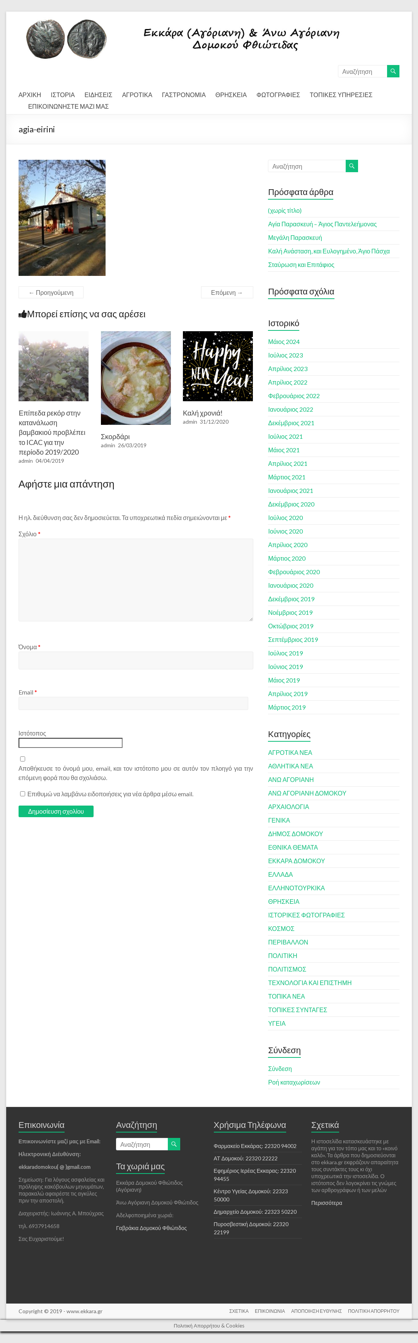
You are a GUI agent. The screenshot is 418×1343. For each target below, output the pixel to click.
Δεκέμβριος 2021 (291, 422)
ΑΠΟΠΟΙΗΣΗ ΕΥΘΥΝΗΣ (316, 1311)
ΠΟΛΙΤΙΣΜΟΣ (287, 969)
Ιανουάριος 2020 (290, 585)
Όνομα (30, 646)
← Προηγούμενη (51, 292)
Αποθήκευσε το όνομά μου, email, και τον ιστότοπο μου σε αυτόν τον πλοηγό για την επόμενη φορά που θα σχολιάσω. (136, 773)
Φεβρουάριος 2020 (293, 571)
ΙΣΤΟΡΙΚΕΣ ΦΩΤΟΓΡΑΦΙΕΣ (306, 915)
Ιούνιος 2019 (285, 666)
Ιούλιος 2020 (285, 517)
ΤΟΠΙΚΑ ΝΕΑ (286, 996)
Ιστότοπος (32, 733)
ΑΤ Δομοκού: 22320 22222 (246, 1158)
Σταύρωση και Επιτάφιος (301, 264)
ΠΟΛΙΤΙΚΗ (282, 955)
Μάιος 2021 (284, 449)
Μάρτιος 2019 (286, 707)
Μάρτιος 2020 (286, 558)
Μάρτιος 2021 (286, 477)
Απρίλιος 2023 (287, 368)
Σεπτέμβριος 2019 (292, 639)
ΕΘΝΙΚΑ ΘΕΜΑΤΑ (293, 847)
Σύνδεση (280, 1068)
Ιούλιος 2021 (285, 436)
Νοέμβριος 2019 (290, 612)
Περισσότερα (326, 1202)
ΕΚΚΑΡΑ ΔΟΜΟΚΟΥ (296, 860)
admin (26, 460)
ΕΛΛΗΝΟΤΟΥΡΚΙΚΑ (296, 887)
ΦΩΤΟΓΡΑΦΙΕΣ (278, 94)
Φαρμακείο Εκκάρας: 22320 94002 (255, 1146)
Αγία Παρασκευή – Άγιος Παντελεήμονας (322, 224)
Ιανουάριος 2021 (290, 490)
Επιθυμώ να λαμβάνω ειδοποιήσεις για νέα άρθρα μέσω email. (110, 793)
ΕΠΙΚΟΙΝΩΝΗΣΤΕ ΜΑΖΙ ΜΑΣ (68, 106)
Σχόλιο (30, 533)
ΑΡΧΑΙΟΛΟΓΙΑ (288, 806)
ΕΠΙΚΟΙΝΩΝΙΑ (270, 1311)
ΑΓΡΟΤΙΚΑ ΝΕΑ (290, 752)
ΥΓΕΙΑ (276, 1023)
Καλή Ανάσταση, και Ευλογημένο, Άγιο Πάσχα (329, 251)
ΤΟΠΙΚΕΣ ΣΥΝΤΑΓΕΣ (297, 1009)
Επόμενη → (227, 292)
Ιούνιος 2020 (285, 531)
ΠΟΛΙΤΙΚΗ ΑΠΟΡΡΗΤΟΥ (373, 1311)
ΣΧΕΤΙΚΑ (239, 1311)
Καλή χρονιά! (203, 413)
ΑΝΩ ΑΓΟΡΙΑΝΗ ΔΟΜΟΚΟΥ (307, 793)
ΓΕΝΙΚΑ (279, 820)
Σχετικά (325, 1124)
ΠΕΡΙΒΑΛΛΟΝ (288, 942)
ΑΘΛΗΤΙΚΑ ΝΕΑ (290, 766)
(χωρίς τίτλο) (285, 210)
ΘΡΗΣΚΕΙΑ (231, 94)
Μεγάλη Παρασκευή (295, 237)
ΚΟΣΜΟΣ (281, 928)
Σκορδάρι (115, 436)
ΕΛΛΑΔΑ (280, 874)
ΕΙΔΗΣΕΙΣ (98, 94)
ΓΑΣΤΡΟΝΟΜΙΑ (184, 94)
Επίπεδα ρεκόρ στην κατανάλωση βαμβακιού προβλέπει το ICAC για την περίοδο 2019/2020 (52, 432)
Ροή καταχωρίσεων (294, 1082)
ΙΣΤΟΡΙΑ (63, 94)
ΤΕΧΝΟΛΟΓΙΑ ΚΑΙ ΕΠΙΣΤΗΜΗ (309, 982)
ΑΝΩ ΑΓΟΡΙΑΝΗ (291, 779)
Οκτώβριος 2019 (290, 626)
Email (28, 692)
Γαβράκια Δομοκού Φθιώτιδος (151, 1228)
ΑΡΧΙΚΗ (30, 94)
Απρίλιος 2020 (287, 544)
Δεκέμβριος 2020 (291, 504)
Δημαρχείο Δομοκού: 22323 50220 (255, 1211)
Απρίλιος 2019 (287, 693)
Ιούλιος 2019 (285, 653)
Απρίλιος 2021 (287, 463)
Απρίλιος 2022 (287, 382)
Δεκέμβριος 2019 (291, 598)
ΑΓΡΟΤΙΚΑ (137, 94)
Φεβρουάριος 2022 (293, 395)
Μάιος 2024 (284, 341)
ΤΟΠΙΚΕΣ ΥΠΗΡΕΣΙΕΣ (341, 94)
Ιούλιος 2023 (285, 355)
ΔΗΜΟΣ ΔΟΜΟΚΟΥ (295, 833)
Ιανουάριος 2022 (290, 409)
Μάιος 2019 (284, 680)
